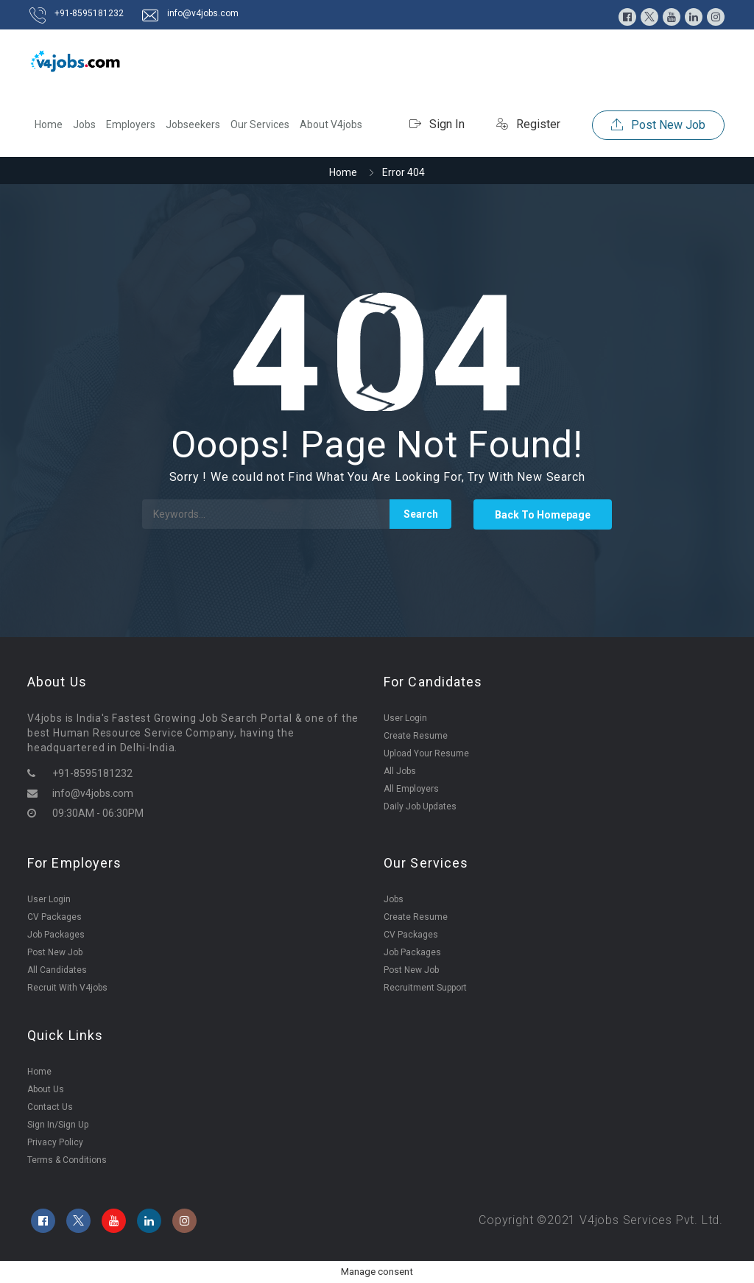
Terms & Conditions (67, 1160)
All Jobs (400, 771)
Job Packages (56, 934)
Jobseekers (193, 124)
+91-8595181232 (89, 13)
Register (528, 124)
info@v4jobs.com (203, 13)
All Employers (411, 789)
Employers (130, 124)
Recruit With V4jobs (67, 988)
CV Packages (54, 917)
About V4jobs (331, 124)
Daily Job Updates (420, 806)
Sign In (437, 124)
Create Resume (416, 736)
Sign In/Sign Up (57, 1124)
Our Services (259, 124)
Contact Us (50, 1107)
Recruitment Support (425, 988)
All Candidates (57, 970)
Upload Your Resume (426, 753)
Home (49, 124)
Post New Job (658, 125)
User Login (405, 718)
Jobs (84, 124)
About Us (45, 1089)
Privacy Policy (55, 1142)
